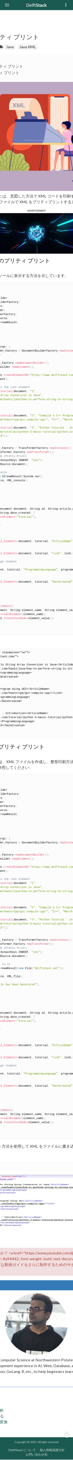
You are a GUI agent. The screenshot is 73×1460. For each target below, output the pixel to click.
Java (10, 46)
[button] (36, 233)
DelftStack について (22, 1450)
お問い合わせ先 (36, 1454)
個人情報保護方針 (52, 1450)
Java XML (27, 46)
